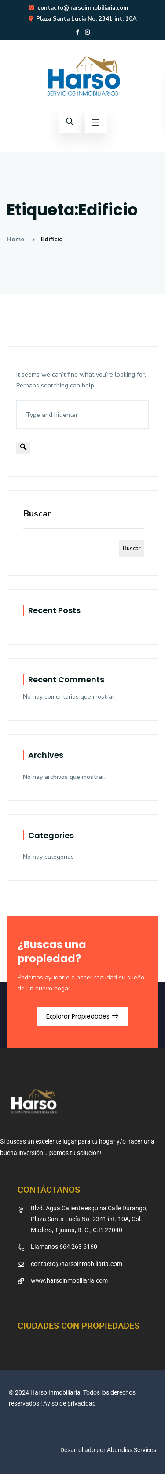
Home (17, 239)
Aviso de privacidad (69, 1403)
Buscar (37, 514)
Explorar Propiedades (82, 1016)
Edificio (52, 239)
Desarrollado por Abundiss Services (108, 1449)
